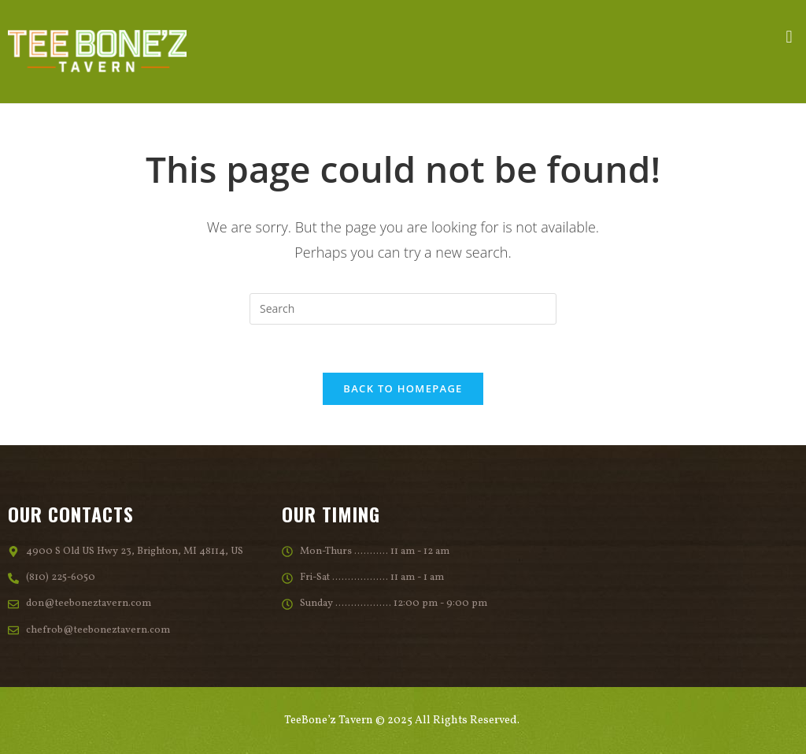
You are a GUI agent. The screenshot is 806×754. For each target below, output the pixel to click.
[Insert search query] (403, 309)
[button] (789, 37)
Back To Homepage (402, 388)
